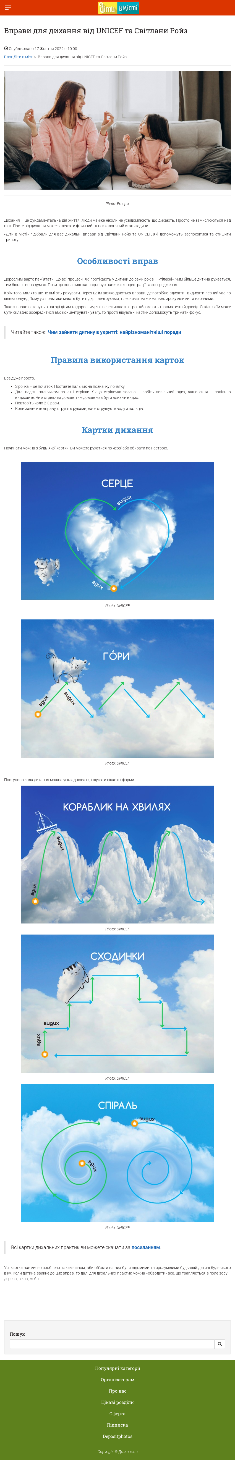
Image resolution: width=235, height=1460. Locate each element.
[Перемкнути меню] (7, 7)
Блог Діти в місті (18, 57)
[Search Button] (219, 1344)
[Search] (112, 1344)
